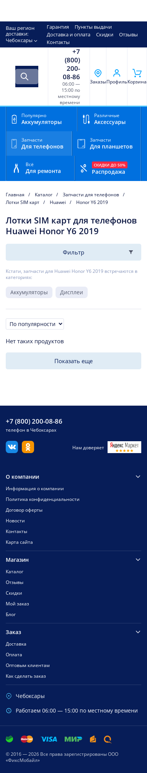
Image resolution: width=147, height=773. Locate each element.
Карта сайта (19, 542)
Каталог (14, 571)
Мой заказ (17, 603)
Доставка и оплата (68, 34)
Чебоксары (19, 40)
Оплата (14, 654)
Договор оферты (24, 510)
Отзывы (128, 34)
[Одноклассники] (28, 451)
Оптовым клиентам (28, 665)
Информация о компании (35, 488)
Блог (11, 614)
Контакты (58, 42)
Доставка (16, 644)
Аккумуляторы (29, 292)
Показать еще (73, 361)
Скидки (104, 34)
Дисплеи (71, 292)
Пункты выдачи (93, 26)
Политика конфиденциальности (43, 499)
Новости (15, 520)
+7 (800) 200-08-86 (71, 64)
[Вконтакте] (12, 451)
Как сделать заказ (26, 676)
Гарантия (58, 26)
